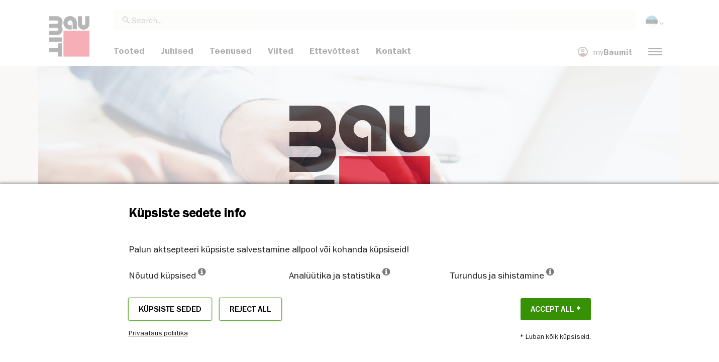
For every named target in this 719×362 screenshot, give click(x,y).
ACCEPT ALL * (556, 309)
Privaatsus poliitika (158, 332)
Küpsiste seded (170, 309)
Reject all (250, 309)
